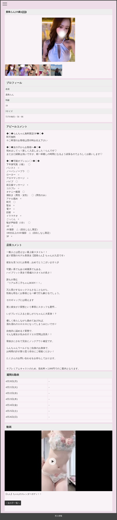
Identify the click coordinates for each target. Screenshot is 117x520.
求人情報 (58, 516)
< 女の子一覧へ (13, 503)
